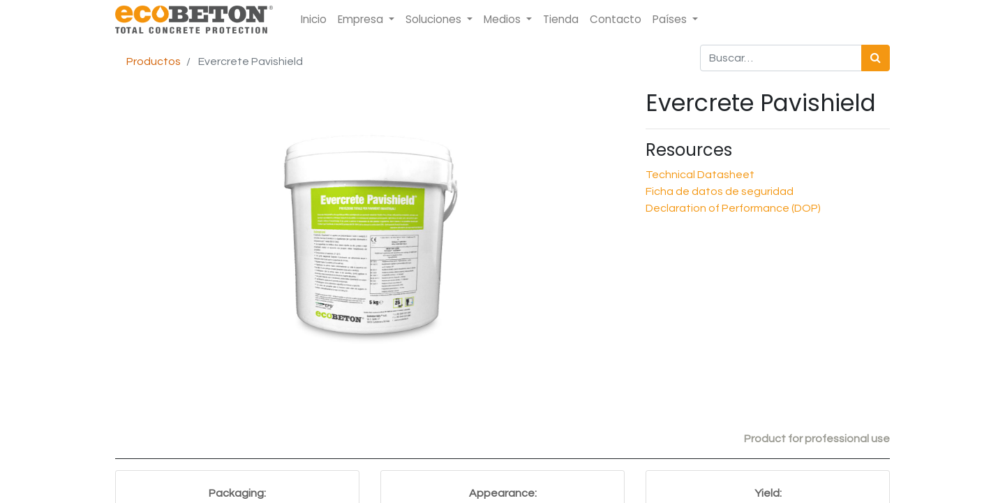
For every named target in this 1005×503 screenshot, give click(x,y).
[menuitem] (313, 20)
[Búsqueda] (875, 58)
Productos (153, 61)
